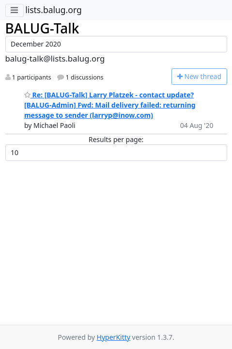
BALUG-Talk (42, 28)
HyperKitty (113, 337)
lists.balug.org (53, 10)
